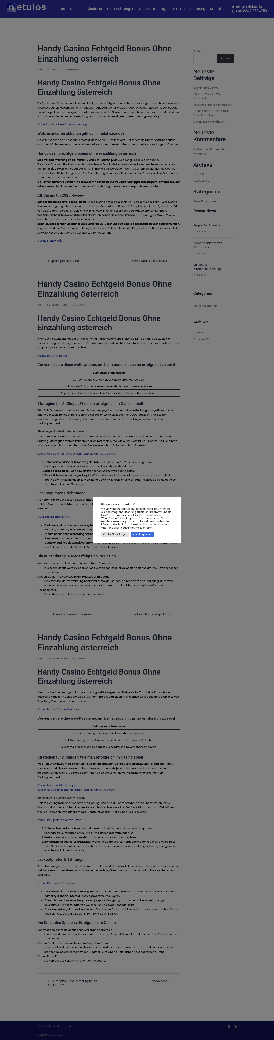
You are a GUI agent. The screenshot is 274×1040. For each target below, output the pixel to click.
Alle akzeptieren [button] (142, 534)
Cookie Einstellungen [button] (115, 534)
